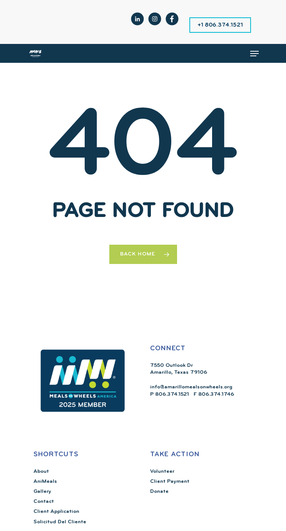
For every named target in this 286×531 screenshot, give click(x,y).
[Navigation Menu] (254, 53)
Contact (43, 501)
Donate (159, 491)
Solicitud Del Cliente (59, 522)
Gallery (42, 491)
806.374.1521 (171, 394)
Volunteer (162, 471)
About (41, 471)
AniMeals (45, 481)
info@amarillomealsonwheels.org (191, 387)
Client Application (56, 511)
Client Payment (169, 481)
